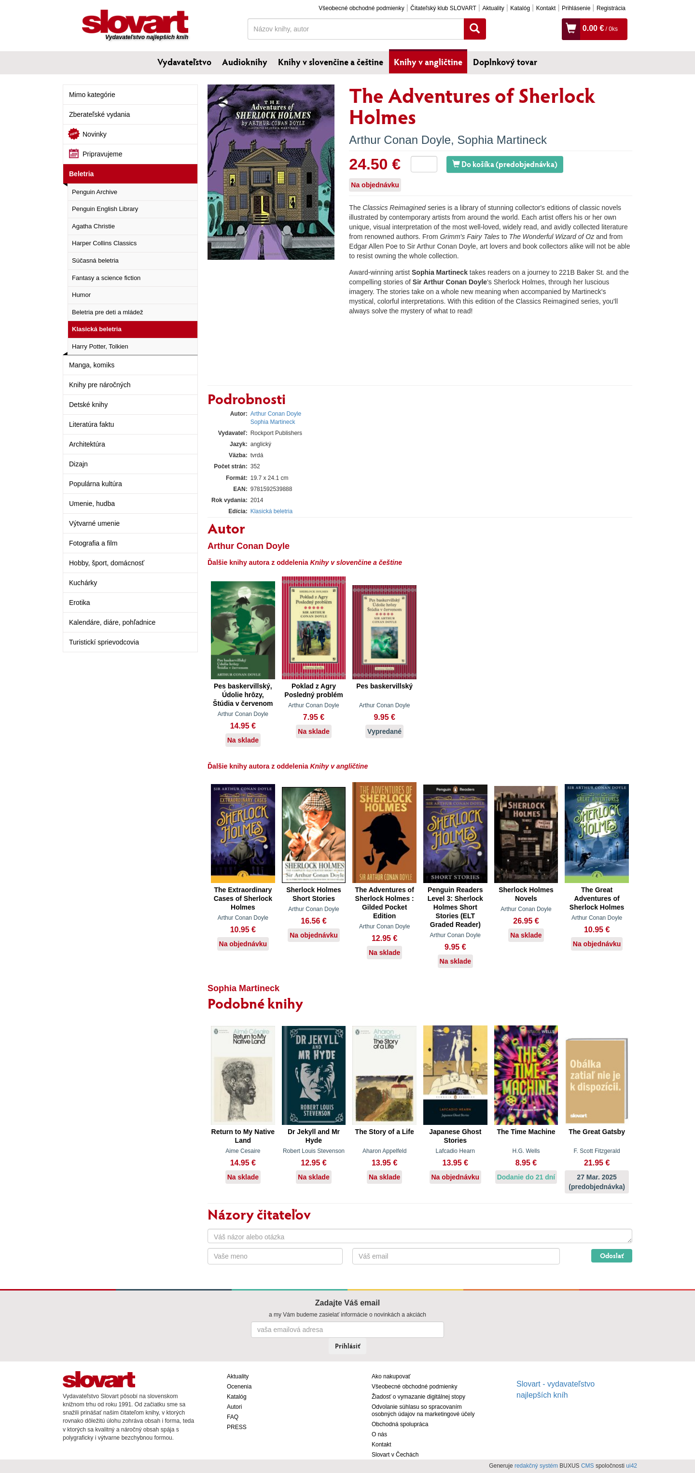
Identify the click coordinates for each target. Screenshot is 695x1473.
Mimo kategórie (92, 94)
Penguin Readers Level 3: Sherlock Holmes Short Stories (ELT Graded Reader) (455, 907)
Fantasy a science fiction (106, 277)
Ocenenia (239, 1386)
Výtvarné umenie (94, 523)
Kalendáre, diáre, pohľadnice (112, 622)
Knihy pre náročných (100, 385)
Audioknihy (244, 62)
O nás (379, 1434)
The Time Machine (526, 1132)
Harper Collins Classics (104, 243)
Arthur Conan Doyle (400, 139)
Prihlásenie (576, 8)
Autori (234, 1406)
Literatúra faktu (91, 424)
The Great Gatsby (597, 1132)
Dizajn (78, 464)
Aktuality (493, 8)
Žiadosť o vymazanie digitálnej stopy (418, 1396)
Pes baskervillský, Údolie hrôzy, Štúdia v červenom (243, 694)
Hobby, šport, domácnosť (106, 563)
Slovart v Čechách (395, 1454)
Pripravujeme (102, 154)
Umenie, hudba (92, 503)
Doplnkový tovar (505, 62)
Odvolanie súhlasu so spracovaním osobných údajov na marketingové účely (423, 1410)
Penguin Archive (94, 192)
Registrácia (611, 8)
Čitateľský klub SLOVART (443, 8)
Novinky (95, 134)
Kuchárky (83, 583)
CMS (587, 1465)
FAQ (232, 1417)
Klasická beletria (97, 329)
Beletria (81, 174)
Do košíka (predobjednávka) (504, 164)
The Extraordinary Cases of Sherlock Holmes (243, 898)
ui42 (631, 1465)
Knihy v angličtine (428, 62)
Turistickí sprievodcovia (104, 642)
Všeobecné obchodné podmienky (361, 8)
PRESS (237, 1427)
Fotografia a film (93, 543)
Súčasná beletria (95, 260)
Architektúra (87, 444)
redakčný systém (536, 1465)
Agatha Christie (93, 226)
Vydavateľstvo (184, 62)
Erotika (79, 602)
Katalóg (520, 8)
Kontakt (546, 8)
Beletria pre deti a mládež (107, 312)
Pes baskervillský (384, 686)
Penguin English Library (105, 208)
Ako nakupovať (391, 1376)
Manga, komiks (91, 365)
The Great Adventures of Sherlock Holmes (597, 898)
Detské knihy (88, 404)
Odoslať (612, 1255)
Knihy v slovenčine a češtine (330, 62)
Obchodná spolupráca (400, 1424)
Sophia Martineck (501, 139)
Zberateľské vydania (99, 114)
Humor (81, 294)
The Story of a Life (384, 1132)
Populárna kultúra (95, 484)
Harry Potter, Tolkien (100, 346)
